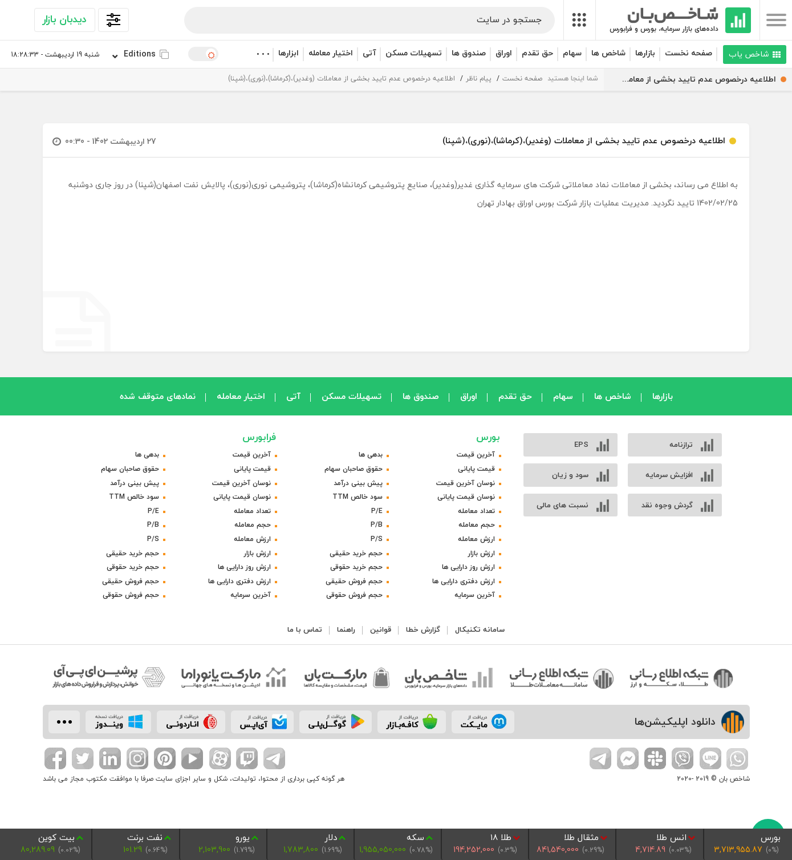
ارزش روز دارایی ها (468, 567)
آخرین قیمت (476, 455)
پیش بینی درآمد (358, 483)
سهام (572, 53)
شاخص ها (608, 53)
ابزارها (288, 53)
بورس (488, 437)
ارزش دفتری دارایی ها (463, 581)
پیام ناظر (479, 78)
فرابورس (259, 437)
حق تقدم (537, 53)
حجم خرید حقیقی (356, 553)
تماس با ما (304, 629)
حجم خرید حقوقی (356, 567)
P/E (377, 511)
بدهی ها (371, 455)
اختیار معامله (330, 53)
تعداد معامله (476, 511)
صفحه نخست (688, 53)
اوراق (503, 53)
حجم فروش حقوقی (354, 595)
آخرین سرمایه (474, 595)
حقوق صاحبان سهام (353, 469)
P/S (377, 539)
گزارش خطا (423, 629)
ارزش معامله (476, 539)
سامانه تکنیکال (480, 629)
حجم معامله (476, 525)
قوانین (380, 629)
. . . (262, 51)
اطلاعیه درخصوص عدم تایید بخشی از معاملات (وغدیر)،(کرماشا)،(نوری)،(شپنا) (341, 78)
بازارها (645, 53)
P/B (377, 525)
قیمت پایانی (476, 469)
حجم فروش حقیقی (354, 581)
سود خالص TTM (357, 497)
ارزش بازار (481, 553)
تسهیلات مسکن (413, 53)
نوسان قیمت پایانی (466, 497)
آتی (369, 53)
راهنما (346, 629)
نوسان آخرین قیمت (465, 483)
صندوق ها (469, 53)
